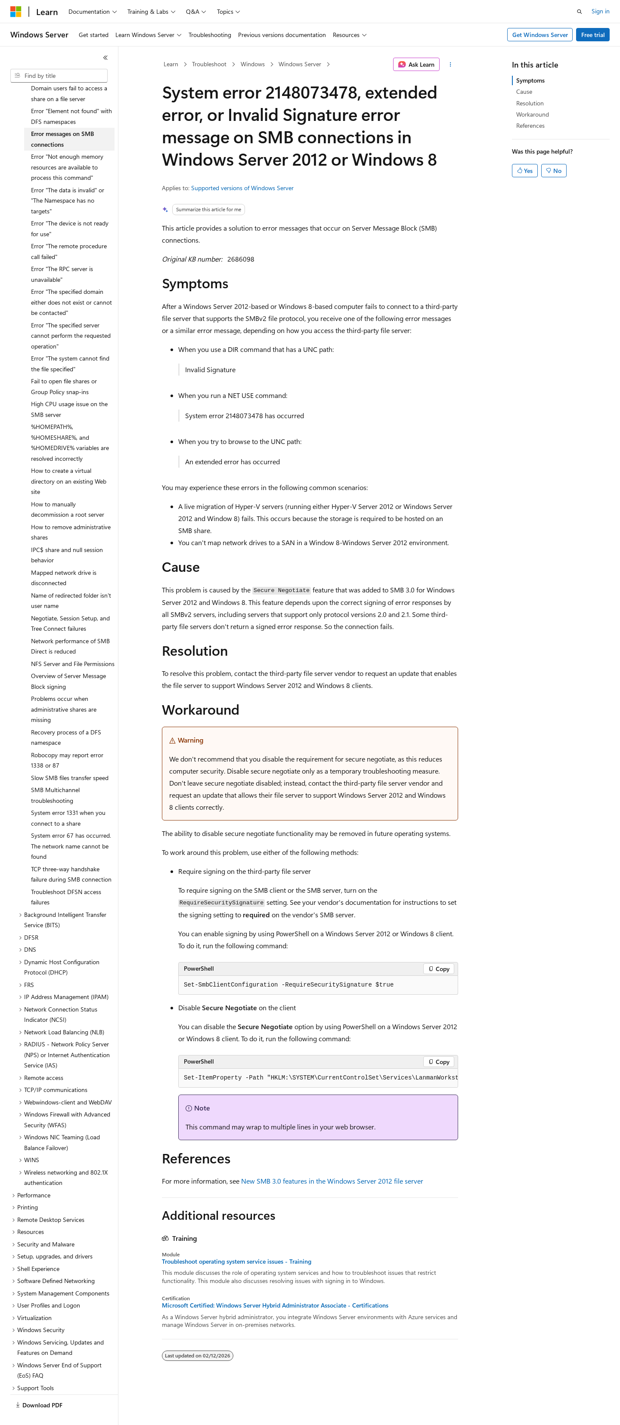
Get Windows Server (540, 35)
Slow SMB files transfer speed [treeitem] (69, 757)
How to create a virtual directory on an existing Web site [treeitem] (68, 460)
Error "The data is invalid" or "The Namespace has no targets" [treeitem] (67, 180)
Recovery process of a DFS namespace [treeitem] (66, 717)
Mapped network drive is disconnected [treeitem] (63, 557)
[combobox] (59, 76)
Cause (524, 91)
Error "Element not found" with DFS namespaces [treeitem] (71, 95)
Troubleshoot (209, 64)
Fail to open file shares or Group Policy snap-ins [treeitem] (64, 366)
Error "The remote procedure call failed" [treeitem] (69, 231)
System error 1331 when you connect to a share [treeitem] (68, 797)
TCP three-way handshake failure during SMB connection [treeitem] (71, 854)
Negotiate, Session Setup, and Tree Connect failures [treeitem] (70, 603)
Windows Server (300, 64)
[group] (318, 1078)
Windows (253, 64)
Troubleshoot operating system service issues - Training (236, 1261)
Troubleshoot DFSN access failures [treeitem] (66, 876)
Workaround (532, 114)
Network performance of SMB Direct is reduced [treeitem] (70, 626)
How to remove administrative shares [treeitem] (71, 512)
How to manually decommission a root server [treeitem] (67, 489)
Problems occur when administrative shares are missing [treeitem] (63, 688)
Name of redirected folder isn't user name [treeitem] (71, 580)
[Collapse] (105, 57)
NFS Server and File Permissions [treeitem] (73, 643)
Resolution (530, 103)
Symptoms (530, 80)
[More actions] (450, 64)
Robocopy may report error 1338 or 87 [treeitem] (67, 740)
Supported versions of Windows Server (242, 188)
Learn (171, 64)
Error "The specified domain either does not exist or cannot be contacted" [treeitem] (71, 281)
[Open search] (579, 11)
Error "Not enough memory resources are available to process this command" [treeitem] (67, 146)
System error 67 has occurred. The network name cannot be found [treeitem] (71, 825)
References (530, 125)
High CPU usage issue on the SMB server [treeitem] (69, 388)
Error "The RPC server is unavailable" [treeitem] (62, 253)
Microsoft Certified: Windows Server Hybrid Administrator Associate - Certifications (275, 1305)
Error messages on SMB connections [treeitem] (62, 118)
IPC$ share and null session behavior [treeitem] (67, 534)
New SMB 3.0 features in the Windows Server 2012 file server (332, 1180)
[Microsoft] (16, 11)
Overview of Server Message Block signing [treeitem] (68, 660)
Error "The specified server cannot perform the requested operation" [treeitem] (71, 315)
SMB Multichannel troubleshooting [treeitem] (55, 774)
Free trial (593, 35)
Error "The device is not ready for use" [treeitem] (69, 208)
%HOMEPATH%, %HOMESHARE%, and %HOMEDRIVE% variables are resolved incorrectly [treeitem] (70, 422)
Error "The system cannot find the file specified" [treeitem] (70, 343)
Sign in (601, 11)
